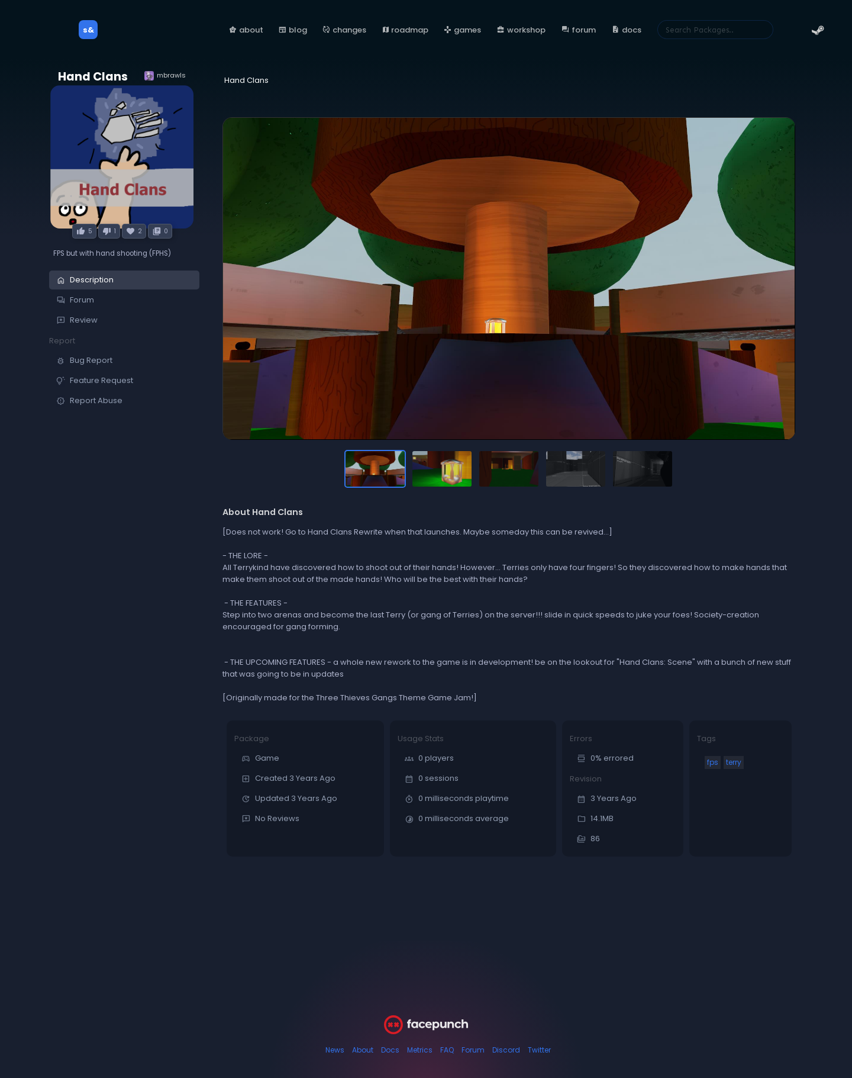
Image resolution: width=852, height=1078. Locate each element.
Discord (506, 1050)
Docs (390, 1050)
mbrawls (165, 75)
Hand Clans (93, 77)
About (362, 1050)
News (334, 1050)
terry (733, 762)
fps (712, 762)
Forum (473, 1050)
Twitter (539, 1050)
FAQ (447, 1050)
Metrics (420, 1050)
